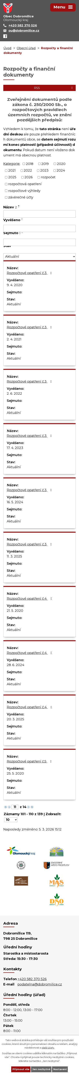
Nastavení (60, 1069)
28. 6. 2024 (15, 665)
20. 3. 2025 (15, 719)
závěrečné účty (20, 197)
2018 (29, 164)
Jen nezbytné (41, 1069)
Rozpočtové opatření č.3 (30, 273)
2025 (12, 177)
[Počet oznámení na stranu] (10, 819)
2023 (44, 170)
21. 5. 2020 (15, 611)
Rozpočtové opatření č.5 (30, 761)
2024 (61, 170)
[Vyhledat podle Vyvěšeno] (39, 228)
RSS (54, 88)
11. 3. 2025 (14, 556)
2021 (12, 170)
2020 (61, 164)
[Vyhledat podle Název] (39, 214)
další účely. (48, 1047)
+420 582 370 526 (32, 979)
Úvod (7, 48)
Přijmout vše (20, 1069)
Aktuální (14, 304)
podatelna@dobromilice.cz (39, 984)
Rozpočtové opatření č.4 (30, 599)
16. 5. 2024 (15, 502)
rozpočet (48, 177)
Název (10, 207)
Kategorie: (11, 164)
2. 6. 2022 (14, 394)
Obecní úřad (26, 48)
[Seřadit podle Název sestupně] (19, 207)
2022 (28, 170)
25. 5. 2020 (15, 773)
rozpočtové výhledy (24, 191)
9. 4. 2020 (14, 285)
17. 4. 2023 (15, 448)
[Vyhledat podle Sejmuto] (39, 242)
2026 (28, 177)
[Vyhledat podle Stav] (39, 256)
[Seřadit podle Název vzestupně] (19, 205)
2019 (45, 164)
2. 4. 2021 (14, 339)
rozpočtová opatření (25, 184)
